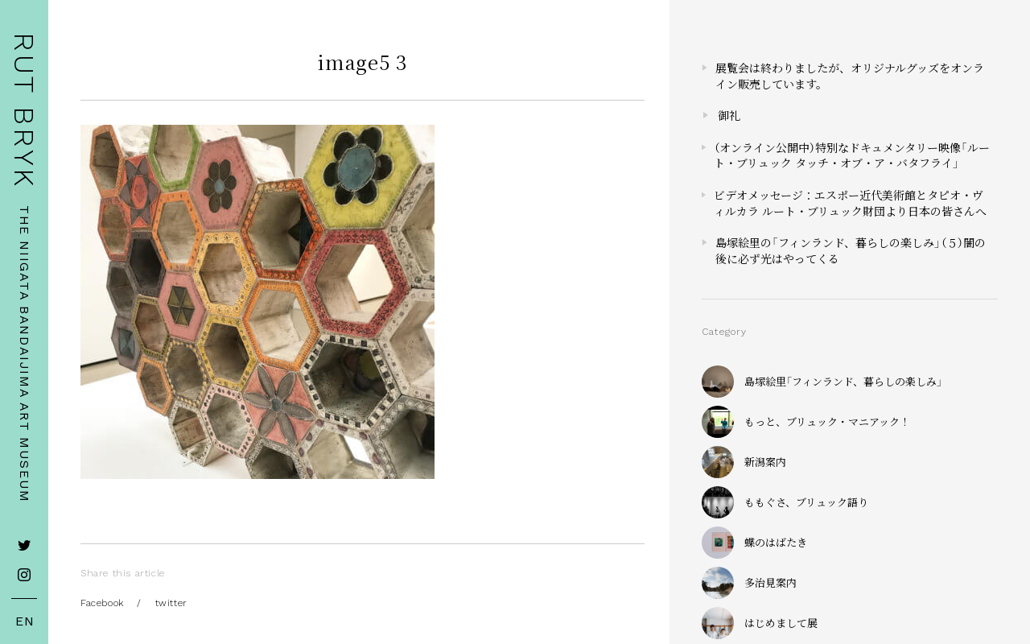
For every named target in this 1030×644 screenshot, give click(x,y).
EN (25, 621)
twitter (171, 603)
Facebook (102, 603)
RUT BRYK (24, 110)
